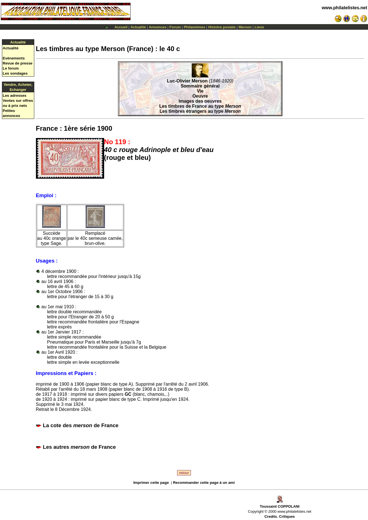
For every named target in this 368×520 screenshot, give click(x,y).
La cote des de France (80, 425)
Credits (270, 516)
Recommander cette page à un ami (204, 482)
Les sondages (15, 73)
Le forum (11, 68)
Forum (175, 27)
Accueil (121, 27)
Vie (200, 91)
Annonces (157, 27)
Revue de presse (18, 63)
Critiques (287, 516)
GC (128, 394)
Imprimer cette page (151, 482)
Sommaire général (200, 86)
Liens (259, 27)
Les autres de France (79, 447)
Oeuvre (200, 96)
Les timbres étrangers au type (200, 111)
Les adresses (14, 95)
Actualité (138, 27)
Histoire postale (222, 27)
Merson (245, 27)
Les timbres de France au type (200, 106)
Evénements (14, 58)
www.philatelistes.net (344, 7)
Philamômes (194, 27)
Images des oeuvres (200, 101)
